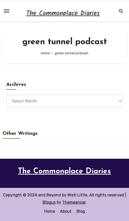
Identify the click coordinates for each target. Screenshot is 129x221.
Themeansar (74, 202)
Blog (81, 211)
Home (49, 211)
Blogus (49, 202)
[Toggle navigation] (7, 11)
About (66, 211)
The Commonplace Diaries (63, 13)
